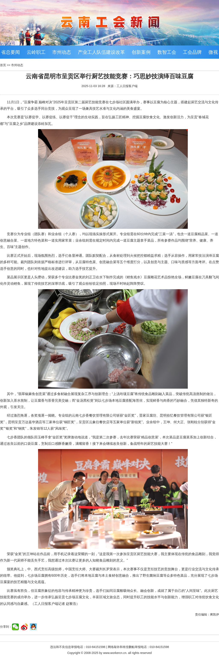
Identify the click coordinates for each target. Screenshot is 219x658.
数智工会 (166, 52)
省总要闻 (10, 52)
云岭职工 (36, 52)
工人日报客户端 (127, 86)
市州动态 (61, 52)
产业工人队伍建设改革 (101, 52)
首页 (3, 65)
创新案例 (141, 52)
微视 (213, 52)
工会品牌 (192, 52)
